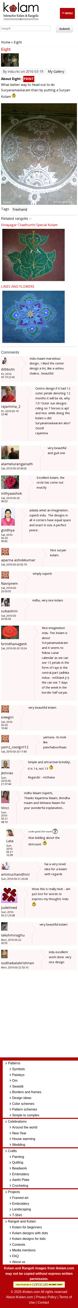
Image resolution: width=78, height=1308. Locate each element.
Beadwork (19, 1168)
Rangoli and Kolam (22, 1221)
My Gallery (56, 71)
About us (18, 1262)
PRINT (29, 78)
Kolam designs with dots (30, 1233)
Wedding (18, 1144)
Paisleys (18, 1075)
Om (14, 1080)
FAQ (15, 1256)
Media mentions (24, 1250)
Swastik (18, 1086)
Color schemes (23, 1103)
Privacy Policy (46, 1297)
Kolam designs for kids (29, 1238)
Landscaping (21, 1209)
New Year (19, 1133)
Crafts (12, 1151)
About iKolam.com (19, 1297)
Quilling (17, 1162)
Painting (18, 1157)
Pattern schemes (24, 1109)
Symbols (18, 1069)
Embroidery (20, 1174)
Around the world (24, 1127)
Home (5, 42)
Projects (14, 1192)
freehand (20, 209)
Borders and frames (26, 1092)
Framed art (20, 1198)
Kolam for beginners (27, 1227)
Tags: (5, 209)
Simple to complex (25, 1115)
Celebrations (17, 1121)
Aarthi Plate (20, 1180)
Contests (18, 1244)
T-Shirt (17, 1215)
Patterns (14, 1063)
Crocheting (20, 1185)
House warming (23, 1139)
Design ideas (21, 1098)
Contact (43, 1302)
